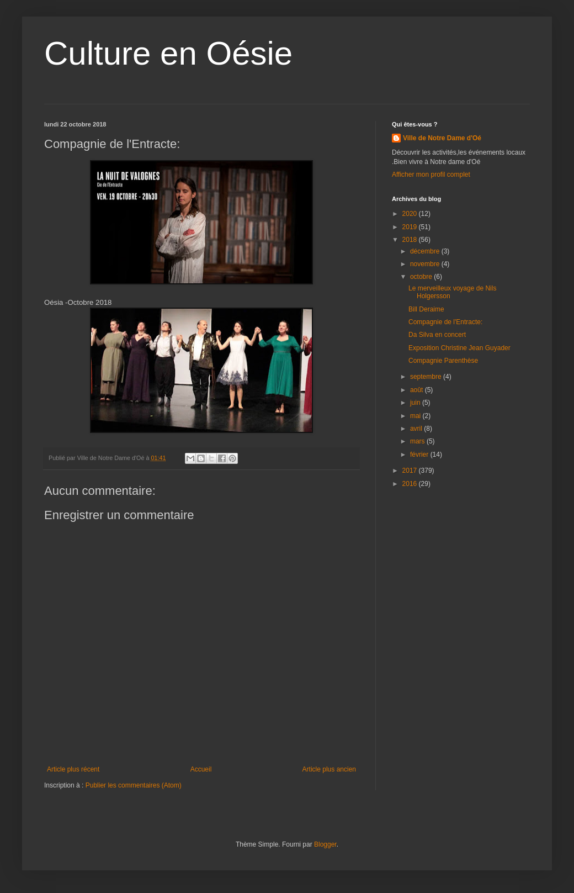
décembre (426, 251)
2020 (410, 214)
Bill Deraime (426, 309)
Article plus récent (73, 769)
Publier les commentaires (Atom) (134, 785)
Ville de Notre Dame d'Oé (442, 138)
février (420, 454)
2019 (410, 227)
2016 (410, 484)
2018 (410, 240)
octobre (422, 277)
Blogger (325, 844)
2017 (410, 470)
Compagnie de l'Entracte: (445, 322)
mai (416, 416)
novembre (426, 264)
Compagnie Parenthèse (443, 360)
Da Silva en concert (437, 335)
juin (416, 402)
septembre (426, 377)
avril (417, 428)
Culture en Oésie (168, 53)
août (417, 390)
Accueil (201, 769)
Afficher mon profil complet (431, 174)
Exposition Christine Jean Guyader (459, 348)
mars (418, 441)
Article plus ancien (329, 769)
